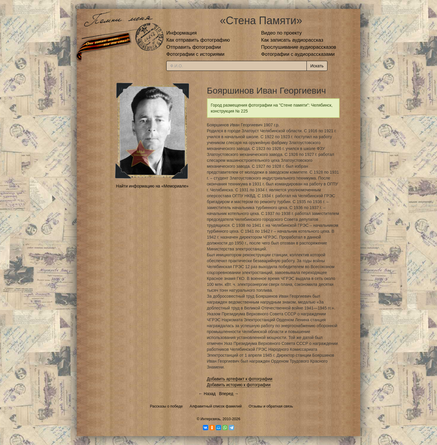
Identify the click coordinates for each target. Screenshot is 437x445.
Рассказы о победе (166, 406)
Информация (181, 33)
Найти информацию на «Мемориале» (152, 186)
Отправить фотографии (193, 47)
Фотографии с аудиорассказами (298, 54)
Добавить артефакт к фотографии (240, 378)
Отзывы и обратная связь (271, 406)
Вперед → (229, 393)
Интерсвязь (210, 419)
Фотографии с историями (195, 54)
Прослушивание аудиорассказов (298, 47)
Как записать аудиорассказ (292, 40)
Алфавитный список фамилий (216, 406)
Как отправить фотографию (198, 40)
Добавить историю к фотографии (239, 384)
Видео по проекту (281, 33)
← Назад (207, 393)
